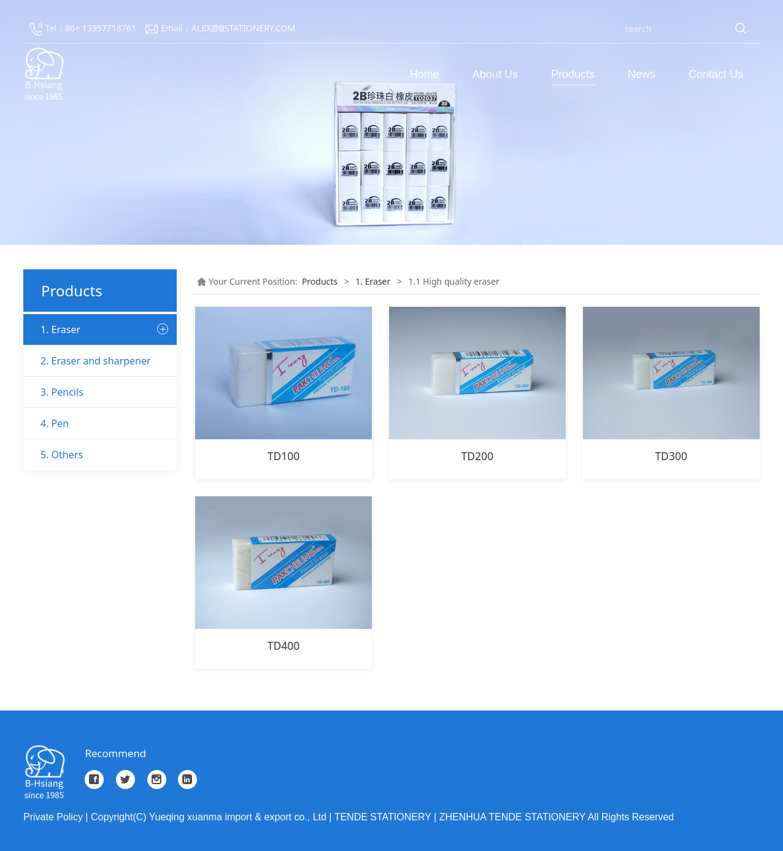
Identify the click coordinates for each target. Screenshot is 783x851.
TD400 (284, 645)
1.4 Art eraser (67, 457)
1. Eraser (60, 329)
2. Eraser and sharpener (95, 553)
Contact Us (715, 74)
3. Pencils (61, 584)
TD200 (477, 456)
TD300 (671, 456)
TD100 (284, 456)
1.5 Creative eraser (77, 489)
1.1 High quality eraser (85, 361)
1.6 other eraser (72, 521)
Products (573, 74)
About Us (495, 74)
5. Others (61, 646)
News (641, 74)
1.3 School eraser (74, 425)
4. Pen (54, 615)
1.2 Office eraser (73, 393)
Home (424, 74)
